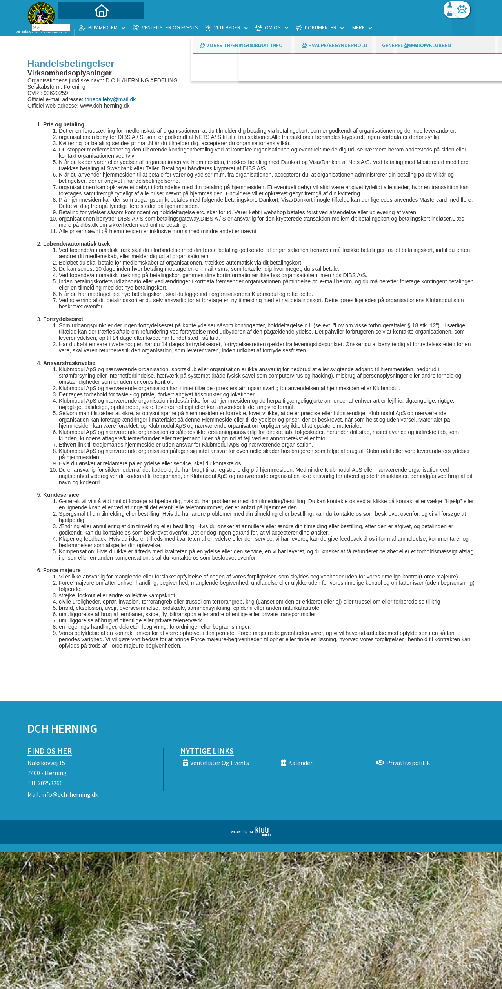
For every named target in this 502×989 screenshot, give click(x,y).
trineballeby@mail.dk (110, 99)
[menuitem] (76, 26)
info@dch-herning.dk (69, 794)
